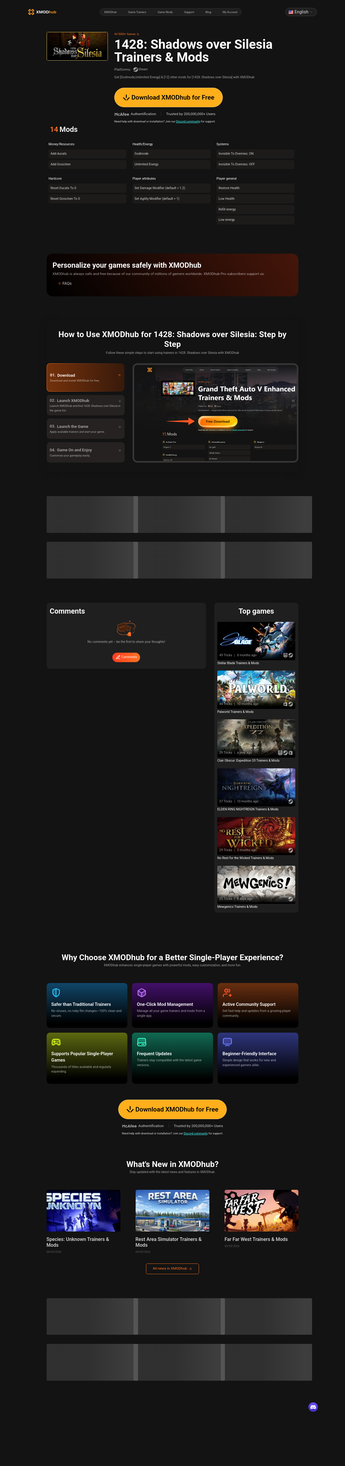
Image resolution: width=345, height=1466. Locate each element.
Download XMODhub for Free (168, 97)
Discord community (188, 121)
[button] (172, 284)
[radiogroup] (171, 12)
